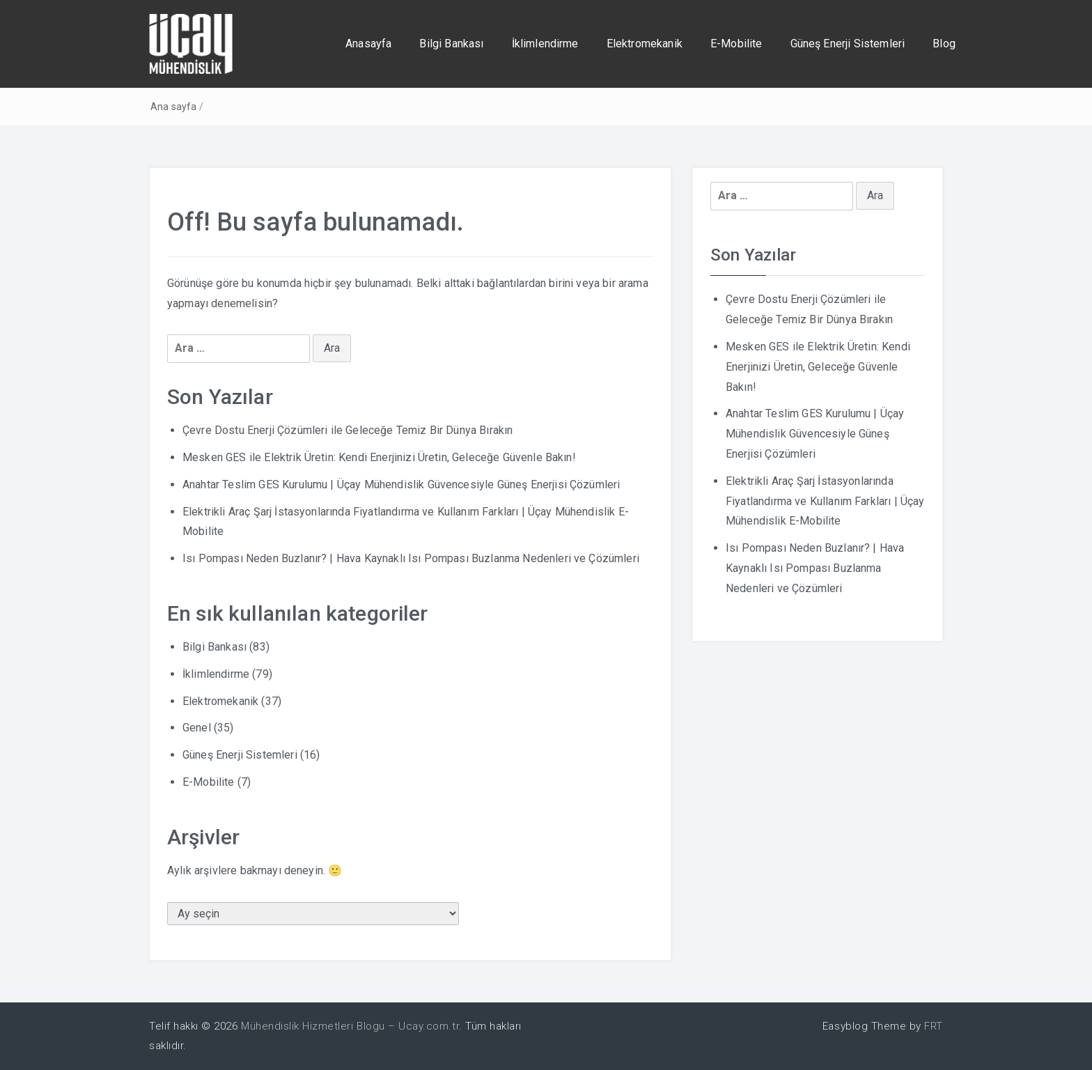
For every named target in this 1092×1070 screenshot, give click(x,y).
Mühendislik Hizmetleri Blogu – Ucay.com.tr (350, 1026)
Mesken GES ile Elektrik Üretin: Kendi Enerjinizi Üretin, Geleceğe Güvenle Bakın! (379, 457)
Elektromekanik (644, 43)
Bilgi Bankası (451, 43)
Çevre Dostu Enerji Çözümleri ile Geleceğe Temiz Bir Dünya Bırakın (347, 430)
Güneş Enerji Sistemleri (847, 43)
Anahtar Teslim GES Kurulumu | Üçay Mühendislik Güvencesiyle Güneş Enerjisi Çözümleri (401, 484)
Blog (944, 43)
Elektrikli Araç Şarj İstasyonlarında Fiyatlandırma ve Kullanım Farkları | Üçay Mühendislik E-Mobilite (825, 501)
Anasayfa (368, 43)
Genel (196, 727)
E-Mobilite (736, 43)
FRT (933, 1026)
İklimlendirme (545, 43)
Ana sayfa (173, 106)
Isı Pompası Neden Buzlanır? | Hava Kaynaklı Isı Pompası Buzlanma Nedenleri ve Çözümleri (410, 558)
